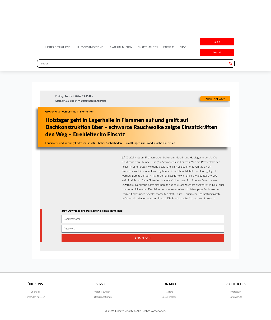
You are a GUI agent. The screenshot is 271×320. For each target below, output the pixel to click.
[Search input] (134, 65)
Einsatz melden (148, 47)
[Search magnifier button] (230, 65)
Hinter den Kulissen (58, 47)
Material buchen (121, 47)
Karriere (168, 47)
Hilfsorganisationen (91, 47)
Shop (183, 47)
